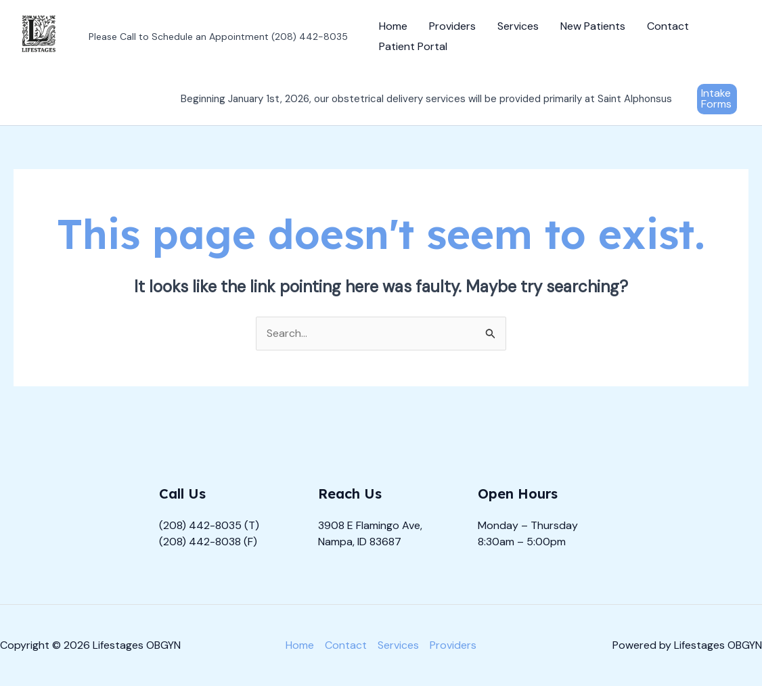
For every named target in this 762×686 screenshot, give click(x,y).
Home (393, 26)
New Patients (592, 26)
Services (518, 26)
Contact (668, 26)
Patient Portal (413, 46)
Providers (452, 26)
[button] (717, 99)
